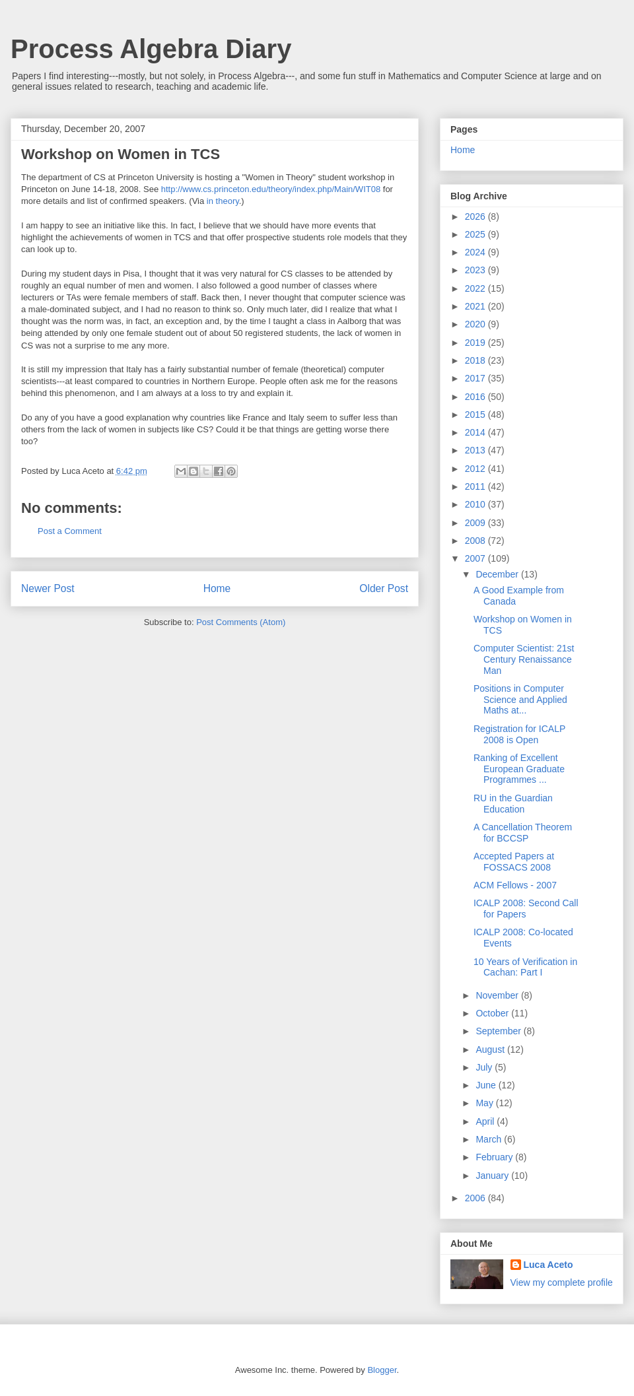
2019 (476, 342)
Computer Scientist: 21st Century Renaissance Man (524, 659)
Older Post (383, 588)
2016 (476, 396)
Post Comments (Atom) (240, 622)
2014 (476, 432)
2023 (476, 270)
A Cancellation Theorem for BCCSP (523, 833)
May (485, 1103)
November (498, 995)
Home (217, 588)
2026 (476, 216)
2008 (476, 540)
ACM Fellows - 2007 (515, 885)
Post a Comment (70, 531)
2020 (476, 324)
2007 (476, 558)
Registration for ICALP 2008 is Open (519, 734)
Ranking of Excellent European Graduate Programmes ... (519, 768)
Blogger (381, 1370)
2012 (476, 468)
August (491, 1049)
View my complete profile (562, 1282)
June (487, 1085)
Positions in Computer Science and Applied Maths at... (520, 699)
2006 (476, 1198)
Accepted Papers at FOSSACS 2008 (514, 862)
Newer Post (48, 588)
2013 (476, 450)
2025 (476, 234)
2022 (476, 288)
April (486, 1121)
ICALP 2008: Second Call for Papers (526, 908)
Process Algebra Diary (151, 48)
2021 (476, 306)
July (485, 1067)
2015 (476, 414)
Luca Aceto (548, 1264)
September (499, 1031)
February (495, 1157)
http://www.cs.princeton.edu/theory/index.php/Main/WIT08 (270, 189)
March (490, 1139)
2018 (476, 360)
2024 (476, 252)
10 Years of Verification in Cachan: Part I (525, 967)
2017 (476, 378)
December (498, 574)
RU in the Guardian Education (513, 803)
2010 (476, 504)
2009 (476, 522)
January (493, 1175)
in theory (223, 201)
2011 (476, 486)
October (493, 1013)
